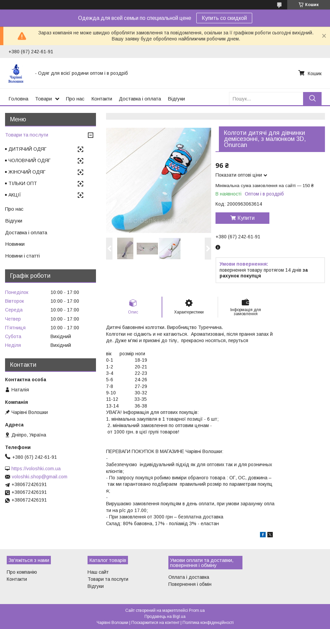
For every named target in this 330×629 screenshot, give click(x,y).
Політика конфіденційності (208, 622)
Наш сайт (98, 572)
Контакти (101, 98)
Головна (18, 98)
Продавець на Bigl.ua (165, 616)
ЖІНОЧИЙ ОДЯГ (26, 172)
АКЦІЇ (14, 195)
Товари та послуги (26, 135)
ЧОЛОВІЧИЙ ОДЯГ (29, 160)
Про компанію (22, 572)
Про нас (75, 98)
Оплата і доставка (188, 577)
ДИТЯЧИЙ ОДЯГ (27, 149)
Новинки (15, 244)
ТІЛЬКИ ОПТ (22, 183)
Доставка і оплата (140, 98)
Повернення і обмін (189, 584)
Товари (43, 98)
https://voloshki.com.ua (36, 468)
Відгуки (176, 98)
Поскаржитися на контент (155, 622)
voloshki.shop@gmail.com (39, 476)
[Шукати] (312, 98)
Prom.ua (197, 610)
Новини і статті (22, 256)
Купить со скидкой (224, 18)
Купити (246, 218)
